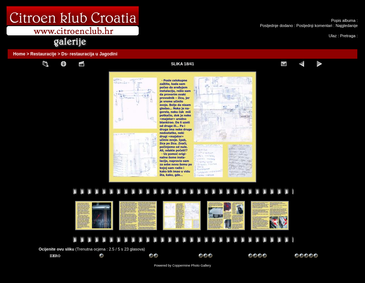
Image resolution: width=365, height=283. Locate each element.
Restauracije (43, 54)
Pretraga (348, 36)
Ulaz (332, 36)
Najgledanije (346, 25)
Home (19, 54)
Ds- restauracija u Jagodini (89, 54)
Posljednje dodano (276, 25)
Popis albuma (343, 20)
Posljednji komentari (314, 25)
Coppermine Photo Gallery (191, 265)
